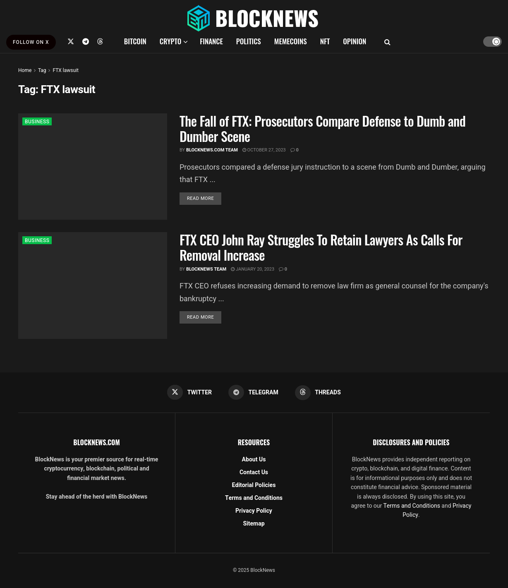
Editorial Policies (254, 485)
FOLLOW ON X (31, 42)
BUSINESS (37, 121)
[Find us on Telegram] (85, 41)
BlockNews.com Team (212, 150)
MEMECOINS (290, 41)
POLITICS (248, 41)
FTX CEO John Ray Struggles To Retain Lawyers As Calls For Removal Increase (321, 247)
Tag (42, 70)
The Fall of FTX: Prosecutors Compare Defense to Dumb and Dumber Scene (322, 128)
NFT (325, 41)
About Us (254, 459)
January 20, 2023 (252, 269)
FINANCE (211, 41)
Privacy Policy (253, 510)
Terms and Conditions (254, 498)
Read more (204, 198)
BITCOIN (135, 41)
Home (24, 70)
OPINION (354, 41)
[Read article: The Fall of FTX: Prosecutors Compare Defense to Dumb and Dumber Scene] (92, 166)
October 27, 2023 (264, 150)
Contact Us (254, 472)
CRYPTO (170, 41)
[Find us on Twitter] (70, 41)
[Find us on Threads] (100, 41)
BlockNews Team (206, 269)
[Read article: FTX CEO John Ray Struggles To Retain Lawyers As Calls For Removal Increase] (92, 285)
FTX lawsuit (66, 70)
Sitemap (253, 523)
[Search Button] (387, 41)
